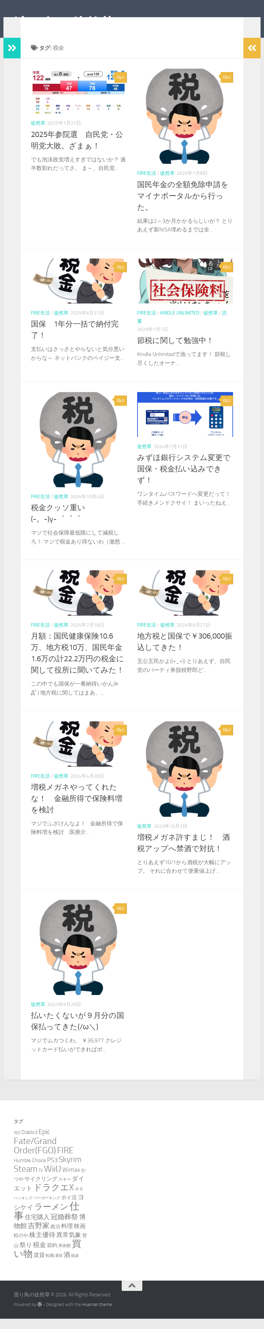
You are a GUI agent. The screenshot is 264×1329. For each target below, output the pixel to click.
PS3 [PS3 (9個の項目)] (52, 1170)
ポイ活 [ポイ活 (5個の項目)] (69, 1208)
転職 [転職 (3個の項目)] (50, 1265)
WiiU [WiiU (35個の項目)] (52, 1178)
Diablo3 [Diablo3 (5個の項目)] (29, 1142)
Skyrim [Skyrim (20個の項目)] (70, 1170)
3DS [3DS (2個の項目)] (17, 1143)
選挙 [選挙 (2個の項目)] (59, 1266)
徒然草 (38, 133)
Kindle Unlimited (179, 323)
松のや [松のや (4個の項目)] (21, 1246)
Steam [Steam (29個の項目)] (25, 1179)
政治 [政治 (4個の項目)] (55, 1237)
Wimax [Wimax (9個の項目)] (71, 1180)
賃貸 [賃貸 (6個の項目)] (39, 1265)
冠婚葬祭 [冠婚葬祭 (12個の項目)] (64, 1227)
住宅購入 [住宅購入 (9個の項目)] (37, 1227)
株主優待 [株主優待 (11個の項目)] (42, 1245)
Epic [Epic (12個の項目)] (44, 1142)
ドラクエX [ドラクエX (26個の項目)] (53, 1198)
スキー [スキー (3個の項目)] (64, 1189)
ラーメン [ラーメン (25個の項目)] (51, 1217)
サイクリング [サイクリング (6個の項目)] (40, 1189)
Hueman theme (97, 1314)
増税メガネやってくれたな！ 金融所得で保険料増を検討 (76, 809)
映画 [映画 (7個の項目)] (80, 1236)
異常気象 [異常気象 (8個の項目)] (68, 1245)
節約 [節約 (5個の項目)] (52, 1255)
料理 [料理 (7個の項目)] (67, 1236)
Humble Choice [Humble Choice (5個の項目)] (30, 1171)
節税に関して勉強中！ (175, 350)
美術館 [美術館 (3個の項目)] (64, 1255)
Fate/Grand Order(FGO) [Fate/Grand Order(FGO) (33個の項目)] (35, 1156)
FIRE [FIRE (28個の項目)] (65, 1161)
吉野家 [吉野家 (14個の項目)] (39, 1236)
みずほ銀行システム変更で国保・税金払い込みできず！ (184, 479)
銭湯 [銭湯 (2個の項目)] (75, 1266)
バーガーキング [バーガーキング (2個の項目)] (47, 1208)
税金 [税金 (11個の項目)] (39, 1255)
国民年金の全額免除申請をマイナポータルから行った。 (183, 206)
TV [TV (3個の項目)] (40, 1180)
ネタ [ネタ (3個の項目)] (79, 1199)
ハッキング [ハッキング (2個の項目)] (23, 1208)
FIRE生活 (146, 183)
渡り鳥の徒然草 (64, 23)
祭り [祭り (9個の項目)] (26, 1255)
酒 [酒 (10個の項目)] (67, 1265)
